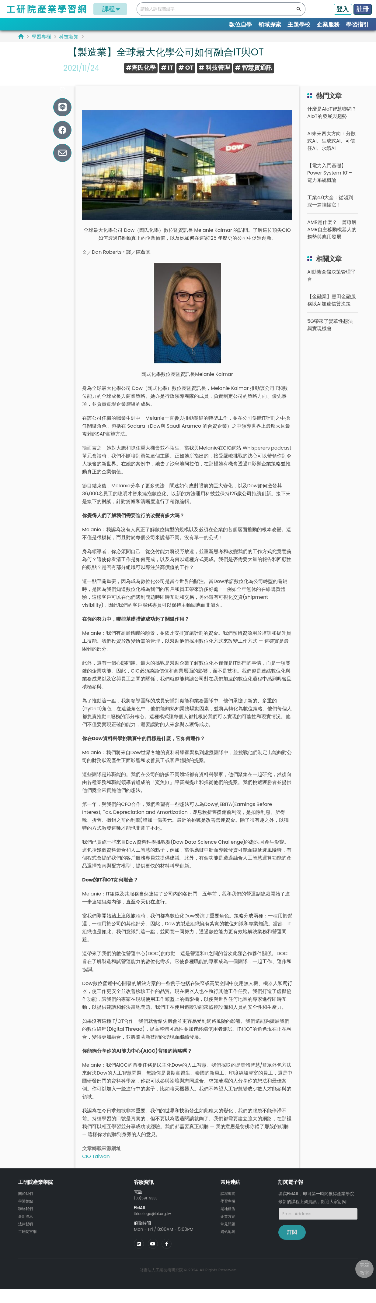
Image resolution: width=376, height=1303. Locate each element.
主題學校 (298, 24)
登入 (342, 9)
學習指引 (357, 24)
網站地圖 (229, 1238)
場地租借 (229, 1216)
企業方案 (229, 1223)
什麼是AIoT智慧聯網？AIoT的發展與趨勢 (332, 121)
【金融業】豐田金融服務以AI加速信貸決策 (331, 308)
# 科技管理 (214, 67)
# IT (167, 67)
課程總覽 (229, 1202)
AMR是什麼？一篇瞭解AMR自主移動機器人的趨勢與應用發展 (332, 238)
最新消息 (26, 1223)
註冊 (363, 9)
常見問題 (229, 1231)
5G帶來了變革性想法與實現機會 (330, 333)
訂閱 (292, 1240)
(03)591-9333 (148, 1206)
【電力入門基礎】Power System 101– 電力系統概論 (329, 181)
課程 (110, 9)
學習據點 (26, 1209)
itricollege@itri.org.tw (156, 1221)
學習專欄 (41, 36)
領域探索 (269, 24)
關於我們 (26, 1202)
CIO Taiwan (96, 1164)
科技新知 (68, 36)
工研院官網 (29, 1238)
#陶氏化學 (141, 67)
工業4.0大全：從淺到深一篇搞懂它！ (330, 209)
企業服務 (328, 24)
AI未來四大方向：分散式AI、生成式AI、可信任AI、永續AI (331, 149)
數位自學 (240, 24)
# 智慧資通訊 (253, 67)
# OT (185, 67)
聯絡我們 (26, 1216)
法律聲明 (26, 1231)
